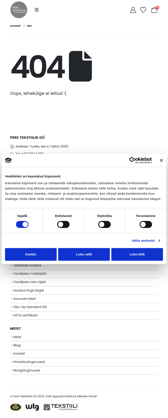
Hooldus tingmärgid (28, 290)
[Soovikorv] (143, 10)
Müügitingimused (26, 370)
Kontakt (19, 353)
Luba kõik (137, 254)
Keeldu (30, 254)
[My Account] (133, 10)
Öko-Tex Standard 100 (30, 307)
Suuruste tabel (24, 299)
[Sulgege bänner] (161, 160)
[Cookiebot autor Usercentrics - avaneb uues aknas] (133, 160)
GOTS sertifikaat (25, 315)
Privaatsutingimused (29, 362)
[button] (37, 10)
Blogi (17, 345)
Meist (17, 337)
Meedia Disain (87, 396)
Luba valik (84, 254)
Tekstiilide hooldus (27, 265)
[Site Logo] (19, 10)
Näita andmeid (143, 240)
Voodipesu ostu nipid (29, 282)
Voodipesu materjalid (29, 273)
